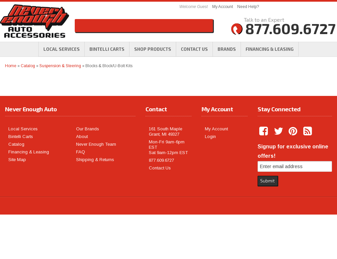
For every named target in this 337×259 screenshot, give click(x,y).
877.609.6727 (161, 160)
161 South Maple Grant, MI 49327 (165, 131)
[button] (152, 49)
